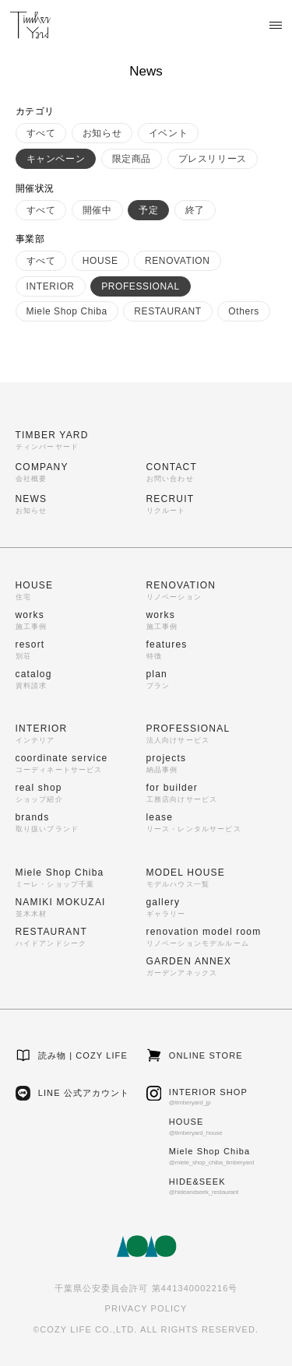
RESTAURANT (167, 311)
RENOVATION (177, 260)
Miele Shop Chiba (66, 311)
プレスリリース (212, 158)
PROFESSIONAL (140, 286)
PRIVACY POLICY (145, 1308)
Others (243, 311)
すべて (41, 133)
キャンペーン (56, 158)
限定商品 (131, 158)
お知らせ (102, 133)
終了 (195, 210)
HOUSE (100, 260)
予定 (148, 210)
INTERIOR (50, 286)
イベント (168, 133)
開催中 (97, 210)
